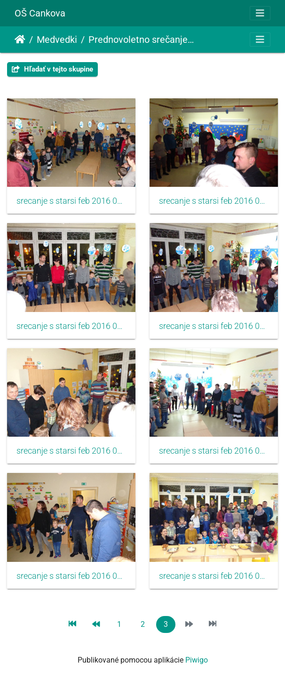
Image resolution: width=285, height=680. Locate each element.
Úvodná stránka (20, 39)
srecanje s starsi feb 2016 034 (214, 326)
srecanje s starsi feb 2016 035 (71, 451)
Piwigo (196, 660)
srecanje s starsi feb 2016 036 (214, 451)
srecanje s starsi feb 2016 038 (214, 576)
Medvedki (57, 39)
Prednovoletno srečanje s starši (141, 39)
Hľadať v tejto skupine (52, 69)
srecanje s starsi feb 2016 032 (214, 201)
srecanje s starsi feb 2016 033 (71, 326)
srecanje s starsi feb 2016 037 (71, 576)
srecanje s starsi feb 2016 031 (71, 201)
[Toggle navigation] (260, 13)
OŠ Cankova (40, 13)
